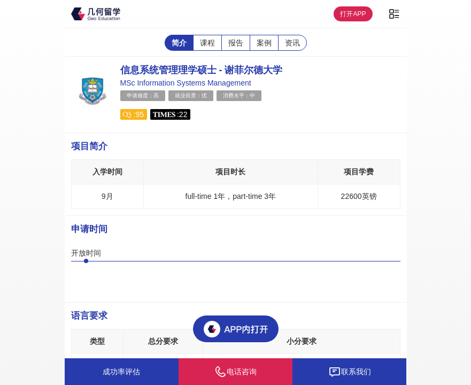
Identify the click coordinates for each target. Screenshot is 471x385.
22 (183, 114)
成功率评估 (121, 371)
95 (139, 114)
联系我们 (349, 371)
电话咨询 (235, 371)
